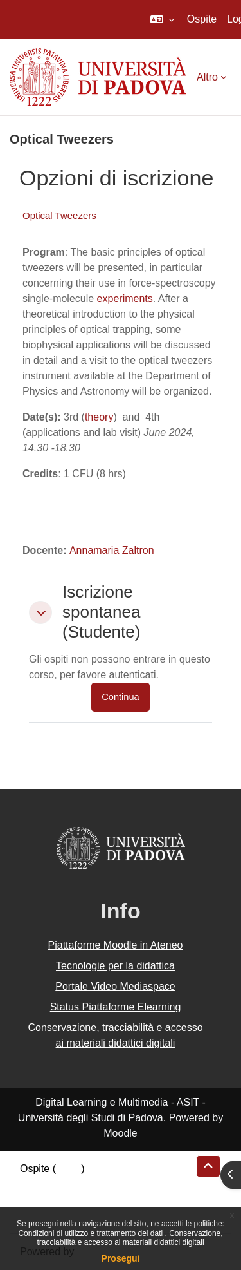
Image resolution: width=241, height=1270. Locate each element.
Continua (120, 697)
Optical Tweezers (59, 215)
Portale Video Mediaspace (115, 986)
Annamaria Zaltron (111, 550)
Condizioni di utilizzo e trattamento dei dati (91, 1233)
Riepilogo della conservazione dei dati (106, 1184)
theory (99, 417)
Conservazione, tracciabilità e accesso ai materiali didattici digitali (129, 1238)
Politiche (39, 1199)
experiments (125, 298)
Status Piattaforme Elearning (115, 1006)
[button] (162, 19)
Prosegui (121, 1258)
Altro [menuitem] (207, 76)
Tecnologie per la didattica (115, 965)
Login (68, 1168)
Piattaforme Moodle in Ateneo (115, 945)
